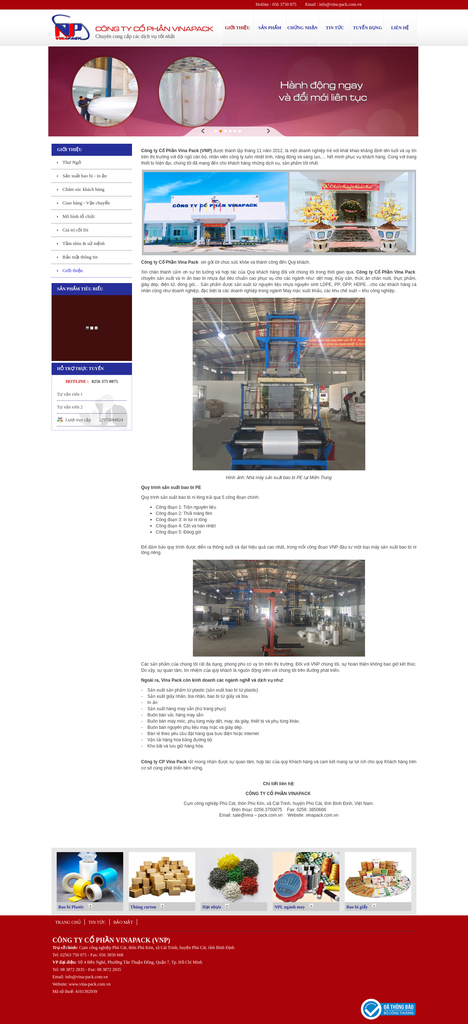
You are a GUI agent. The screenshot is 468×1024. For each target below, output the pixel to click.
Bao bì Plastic (75, 906)
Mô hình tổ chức (79, 216)
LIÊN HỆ (400, 27)
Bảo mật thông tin (80, 257)
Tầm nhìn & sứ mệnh (84, 243)
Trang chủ (68, 922)
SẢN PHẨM (269, 27)
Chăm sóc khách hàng (83, 189)
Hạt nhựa (216, 906)
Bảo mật (123, 922)
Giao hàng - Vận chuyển (86, 203)
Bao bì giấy (362, 906)
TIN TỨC (335, 27)
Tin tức (97, 922)
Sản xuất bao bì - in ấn (85, 175)
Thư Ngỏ (72, 162)
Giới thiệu (73, 270)
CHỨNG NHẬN (302, 27)
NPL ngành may (294, 906)
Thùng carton (148, 906)
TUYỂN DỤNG (367, 27)
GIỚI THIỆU (237, 27)
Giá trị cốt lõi (75, 230)
